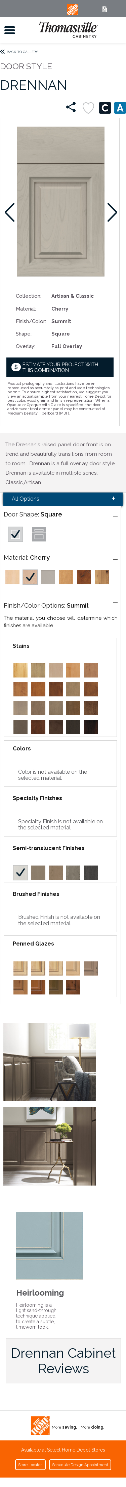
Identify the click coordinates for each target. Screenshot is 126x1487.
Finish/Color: (31, 321)
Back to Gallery (22, 52)
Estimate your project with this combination (60, 367)
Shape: (24, 334)
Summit (78, 605)
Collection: (28, 296)
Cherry (40, 557)
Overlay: (25, 346)
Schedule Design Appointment (80, 1464)
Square (51, 514)
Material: (26, 309)
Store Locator (30, 1464)
